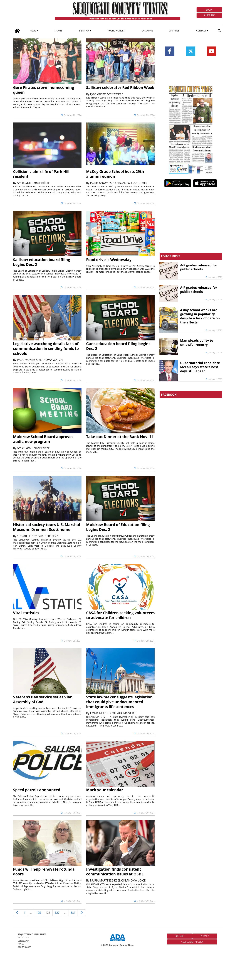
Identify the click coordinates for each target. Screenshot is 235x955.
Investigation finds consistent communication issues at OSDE (115, 872)
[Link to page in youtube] (211, 51)
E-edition (84, 30)
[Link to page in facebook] (169, 51)
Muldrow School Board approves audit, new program (43, 439)
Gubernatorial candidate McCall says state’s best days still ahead (200, 367)
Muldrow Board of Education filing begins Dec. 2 (118, 527)
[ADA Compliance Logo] (118, 942)
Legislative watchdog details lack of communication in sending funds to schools (46, 348)
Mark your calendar (104, 789)
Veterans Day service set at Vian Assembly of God (43, 699)
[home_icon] (17, 31)
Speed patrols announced (36, 789)
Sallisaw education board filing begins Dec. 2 (41, 262)
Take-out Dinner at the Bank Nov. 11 (120, 436)
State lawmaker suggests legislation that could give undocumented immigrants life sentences (119, 701)
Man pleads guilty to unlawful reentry (196, 342)
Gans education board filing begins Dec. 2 (118, 346)
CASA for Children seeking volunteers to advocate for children (120, 615)
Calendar (147, 30)
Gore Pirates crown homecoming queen (43, 90)
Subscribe (209, 15)
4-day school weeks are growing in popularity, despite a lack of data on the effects (200, 316)
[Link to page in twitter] (190, 51)
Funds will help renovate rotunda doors (44, 872)
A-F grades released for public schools (198, 267)
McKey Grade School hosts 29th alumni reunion (115, 174)
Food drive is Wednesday (109, 259)
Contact (201, 30)
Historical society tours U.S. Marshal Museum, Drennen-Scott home (46, 527)
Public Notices (116, 30)
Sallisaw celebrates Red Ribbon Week (120, 87)
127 (57, 913)
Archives (174, 30)
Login (209, 9)
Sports (58, 30)
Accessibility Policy (192, 941)
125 (38, 913)
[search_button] (219, 30)
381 (73, 913)
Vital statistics (26, 612)
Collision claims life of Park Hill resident (41, 174)
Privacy (205, 935)
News (33, 30)
